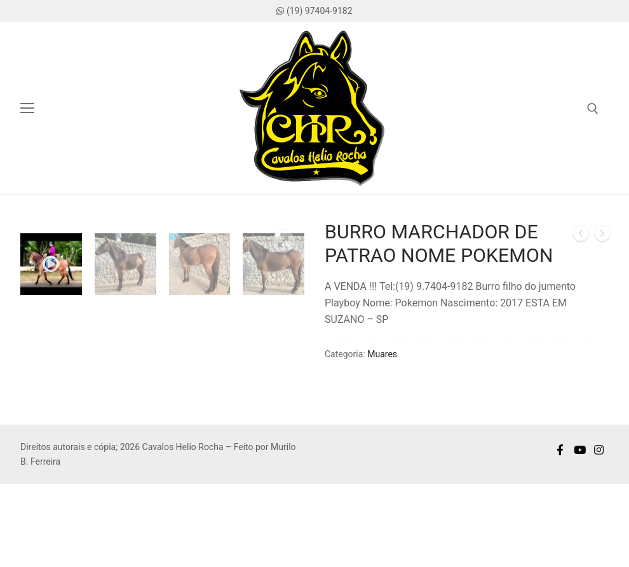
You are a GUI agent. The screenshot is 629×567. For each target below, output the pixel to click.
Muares (382, 354)
